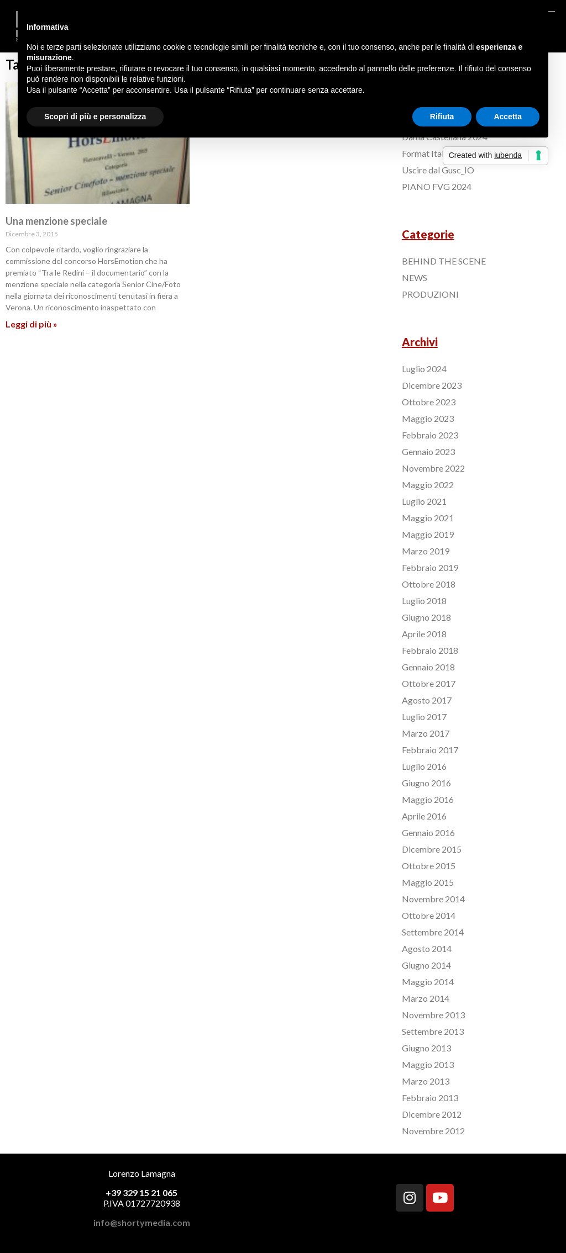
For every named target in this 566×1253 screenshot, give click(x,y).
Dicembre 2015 (432, 849)
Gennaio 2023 (428, 451)
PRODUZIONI (430, 294)
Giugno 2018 (426, 617)
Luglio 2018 (424, 600)
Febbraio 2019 (430, 567)
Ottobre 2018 (428, 584)
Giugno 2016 (426, 783)
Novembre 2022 (433, 468)
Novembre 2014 (433, 899)
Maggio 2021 (428, 517)
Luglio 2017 (424, 716)
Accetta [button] (508, 116)
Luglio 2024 (424, 368)
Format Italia (426, 153)
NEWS (414, 277)
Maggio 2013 (428, 1064)
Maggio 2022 (428, 484)
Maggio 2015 (428, 882)
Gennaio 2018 (428, 667)
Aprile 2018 (424, 633)
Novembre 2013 (433, 1014)
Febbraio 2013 (430, 1097)
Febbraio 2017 (430, 749)
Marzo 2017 (425, 733)
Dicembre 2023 (432, 385)
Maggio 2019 (428, 534)
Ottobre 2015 (428, 865)
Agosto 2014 (427, 948)
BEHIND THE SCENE (444, 261)
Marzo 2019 (425, 551)
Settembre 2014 (433, 932)
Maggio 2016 (428, 799)
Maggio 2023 (428, 418)
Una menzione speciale (56, 221)
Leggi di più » (31, 324)
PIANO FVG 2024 (436, 186)
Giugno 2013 (426, 1048)
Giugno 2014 (426, 965)
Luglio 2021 (424, 501)
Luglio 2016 (424, 766)
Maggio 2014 (428, 981)
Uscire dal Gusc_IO (438, 170)
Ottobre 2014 (428, 915)
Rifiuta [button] (442, 116)
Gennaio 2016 (428, 832)
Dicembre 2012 (432, 1114)
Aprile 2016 (424, 816)
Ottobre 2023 (428, 401)
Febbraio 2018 (430, 650)
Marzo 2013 (425, 1081)
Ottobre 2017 (428, 683)
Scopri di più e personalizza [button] (95, 116)
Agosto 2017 (427, 700)
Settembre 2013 (433, 1031)
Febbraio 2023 (430, 435)
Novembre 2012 (433, 1130)
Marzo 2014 (425, 998)
